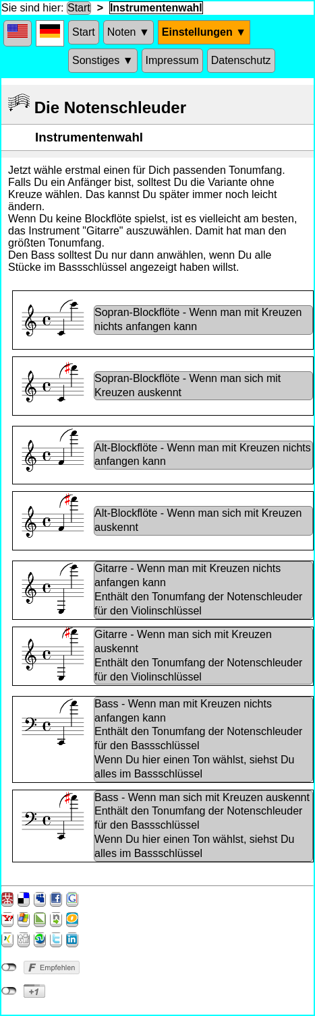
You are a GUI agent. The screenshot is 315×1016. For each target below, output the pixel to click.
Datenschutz (241, 60)
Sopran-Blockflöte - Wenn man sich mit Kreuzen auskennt (187, 385)
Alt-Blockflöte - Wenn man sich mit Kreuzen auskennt (198, 520)
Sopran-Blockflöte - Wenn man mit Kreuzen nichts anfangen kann (198, 319)
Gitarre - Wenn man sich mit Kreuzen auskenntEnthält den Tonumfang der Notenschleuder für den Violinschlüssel (198, 655)
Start (78, 7)
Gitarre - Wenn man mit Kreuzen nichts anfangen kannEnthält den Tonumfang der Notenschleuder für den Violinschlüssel (198, 589)
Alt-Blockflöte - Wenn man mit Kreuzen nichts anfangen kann (202, 455)
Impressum (172, 60)
